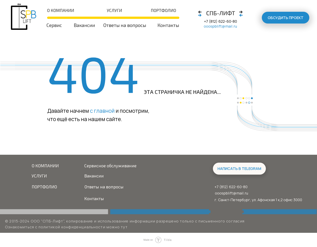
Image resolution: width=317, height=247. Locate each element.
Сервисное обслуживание (110, 165)
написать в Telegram (239, 168)
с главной (102, 110)
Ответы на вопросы (124, 25)
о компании (60, 10)
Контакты (168, 25)
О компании (45, 165)
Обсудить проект (285, 17)
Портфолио (44, 186)
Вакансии (84, 25)
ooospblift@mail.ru (220, 26)
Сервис (54, 25)
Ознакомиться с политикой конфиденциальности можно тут (66, 226)
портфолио (163, 10)
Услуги (114, 10)
